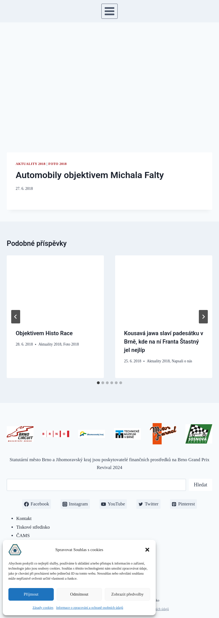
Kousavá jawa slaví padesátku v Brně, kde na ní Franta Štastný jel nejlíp (163, 341)
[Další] (203, 316)
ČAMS (23, 535)
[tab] (98, 382)
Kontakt (24, 518)
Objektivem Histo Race (44, 333)
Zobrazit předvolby (127, 594)
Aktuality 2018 (31, 164)
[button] (147, 549)
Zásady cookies (42, 608)
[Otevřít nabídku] (109, 11)
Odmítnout (79, 594)
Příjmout (31, 594)
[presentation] (55, 287)
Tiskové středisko (33, 527)
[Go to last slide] (15, 316)
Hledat (200, 485)
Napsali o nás (182, 361)
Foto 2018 (57, 164)
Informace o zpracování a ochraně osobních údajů (89, 608)
